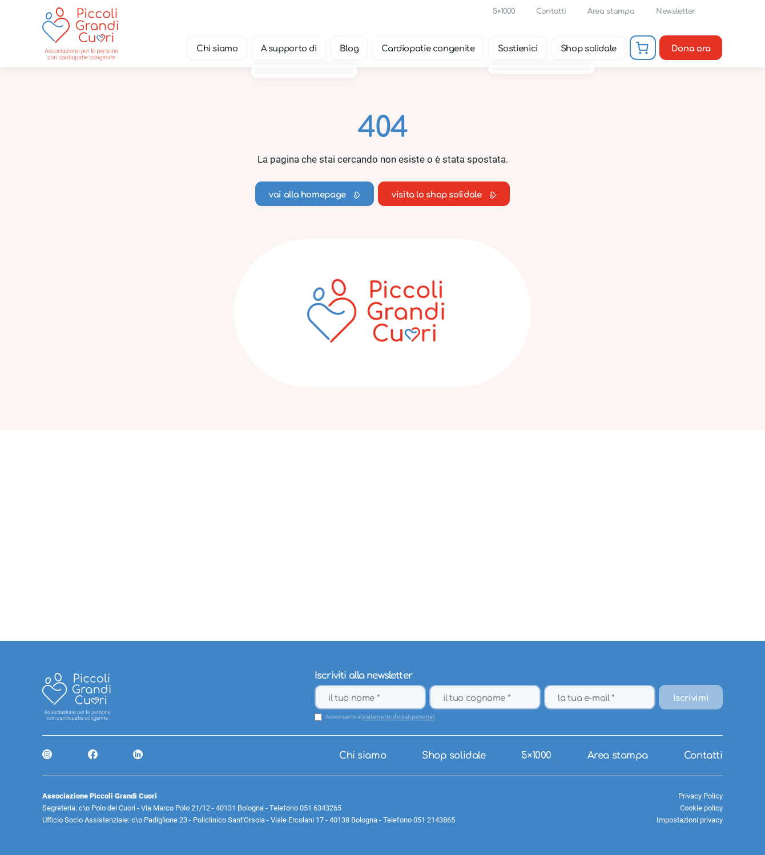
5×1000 (503, 11)
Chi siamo (217, 48)
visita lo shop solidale (444, 194)
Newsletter (675, 11)
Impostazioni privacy (690, 820)
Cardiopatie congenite (427, 48)
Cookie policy (701, 808)
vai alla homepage (314, 194)
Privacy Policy (700, 796)
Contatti (551, 11)
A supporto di (289, 48)
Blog (349, 48)
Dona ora (691, 48)
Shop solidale (589, 48)
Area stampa (610, 11)
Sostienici (518, 48)
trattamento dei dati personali (398, 716)
